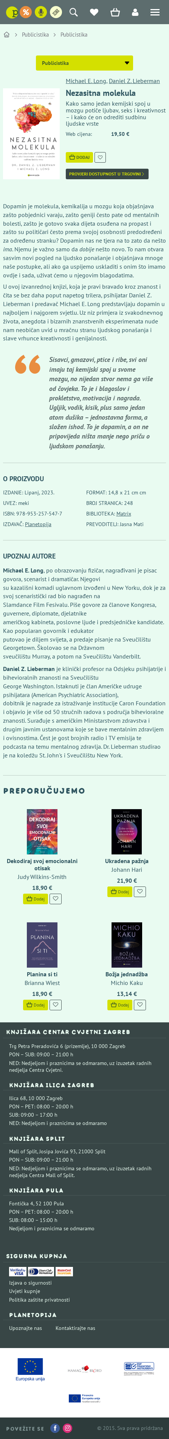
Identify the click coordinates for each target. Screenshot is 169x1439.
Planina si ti (42, 974)
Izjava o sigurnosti (30, 1282)
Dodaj (79, 157)
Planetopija (38, 524)
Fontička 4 (21, 1203)
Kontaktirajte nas (75, 1328)
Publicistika (35, 34)
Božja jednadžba (126, 974)
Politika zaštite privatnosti (39, 1299)
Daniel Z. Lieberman (134, 81)
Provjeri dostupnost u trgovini (107, 174)
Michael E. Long (86, 81)
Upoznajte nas (25, 1328)
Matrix (123, 513)
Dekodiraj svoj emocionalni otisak (42, 864)
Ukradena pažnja (127, 861)
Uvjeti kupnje (24, 1291)
